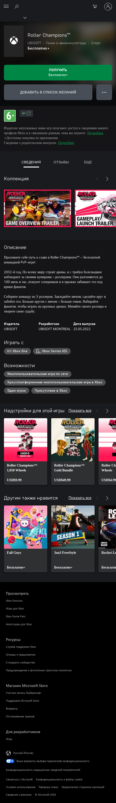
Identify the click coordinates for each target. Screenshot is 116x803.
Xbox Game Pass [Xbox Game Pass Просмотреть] (16, 616)
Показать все (79, 410)
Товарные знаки (48, 787)
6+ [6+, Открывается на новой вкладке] (26, 113)
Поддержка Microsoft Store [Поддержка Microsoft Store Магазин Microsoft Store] (22, 700)
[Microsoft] (58, 4)
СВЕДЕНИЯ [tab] (31, 162)
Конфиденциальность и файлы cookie (59, 779)
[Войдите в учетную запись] (108, 7)
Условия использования (20, 787)
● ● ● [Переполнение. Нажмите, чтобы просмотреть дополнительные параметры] (104, 92)
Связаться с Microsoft (19, 779)
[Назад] (97, 178)
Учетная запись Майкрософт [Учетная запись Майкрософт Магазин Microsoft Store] (23, 692)
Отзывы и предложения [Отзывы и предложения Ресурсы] (20, 654)
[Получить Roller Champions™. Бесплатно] (58, 72)
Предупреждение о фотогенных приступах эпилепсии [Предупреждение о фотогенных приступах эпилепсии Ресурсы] (39, 670)
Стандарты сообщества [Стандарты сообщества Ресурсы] (20, 662)
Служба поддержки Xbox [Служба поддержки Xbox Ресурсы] (21, 646)
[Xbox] (13, 17)
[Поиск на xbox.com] (17, 6)
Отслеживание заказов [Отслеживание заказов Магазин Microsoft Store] (20, 716)
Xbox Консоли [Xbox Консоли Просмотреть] (14, 600)
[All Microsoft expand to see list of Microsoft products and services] (6, 7)
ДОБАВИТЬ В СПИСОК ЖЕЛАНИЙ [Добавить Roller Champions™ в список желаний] (48, 92)
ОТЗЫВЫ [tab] (61, 162)
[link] (25, 451)
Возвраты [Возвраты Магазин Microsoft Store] (12, 708)
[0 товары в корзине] (96, 7)
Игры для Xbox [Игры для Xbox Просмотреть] (15, 608)
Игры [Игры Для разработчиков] (9, 738)
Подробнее (95, 132)
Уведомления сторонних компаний (82, 787)
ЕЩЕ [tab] (88, 162)
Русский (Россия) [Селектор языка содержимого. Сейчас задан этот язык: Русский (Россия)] (23, 752)
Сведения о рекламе (19, 794)
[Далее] (107, 178)
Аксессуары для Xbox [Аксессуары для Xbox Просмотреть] (19, 624)
